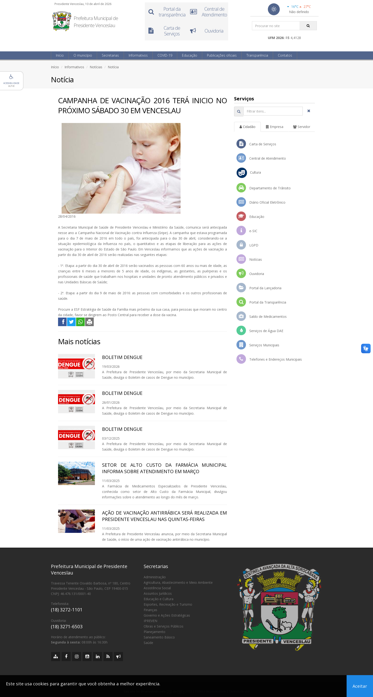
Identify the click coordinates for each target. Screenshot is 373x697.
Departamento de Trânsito (263, 187)
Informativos (138, 55)
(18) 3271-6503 (67, 626)
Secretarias (110, 55)
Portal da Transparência (261, 302)
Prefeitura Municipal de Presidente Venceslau (96, 22)
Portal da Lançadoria (258, 287)
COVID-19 (164, 55)
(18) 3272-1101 (67, 609)
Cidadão (247, 126)
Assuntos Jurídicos (158, 593)
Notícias (96, 67)
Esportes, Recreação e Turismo (168, 604)
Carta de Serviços (256, 143)
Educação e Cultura (158, 599)
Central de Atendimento (261, 158)
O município (83, 55)
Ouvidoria (250, 273)
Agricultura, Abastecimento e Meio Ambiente (178, 582)
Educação (189, 55)
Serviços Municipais (257, 344)
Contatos (285, 55)
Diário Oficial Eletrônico (260, 202)
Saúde (148, 642)
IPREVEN (150, 620)
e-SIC (246, 230)
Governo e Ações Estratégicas (167, 615)
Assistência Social (157, 588)
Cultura (248, 172)
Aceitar (360, 686)
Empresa (274, 126)
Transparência (257, 55)
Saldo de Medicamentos (261, 316)
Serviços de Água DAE (259, 330)
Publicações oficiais (222, 55)
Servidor (301, 126)
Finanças (150, 610)
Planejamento (154, 631)
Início (60, 55)
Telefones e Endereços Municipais (269, 359)
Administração (155, 577)
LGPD (247, 245)
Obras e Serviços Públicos (163, 626)
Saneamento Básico (159, 637)
